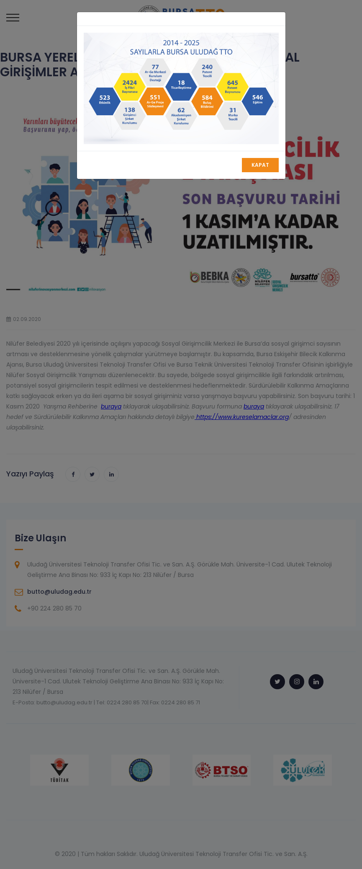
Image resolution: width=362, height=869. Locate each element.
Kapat (260, 164)
